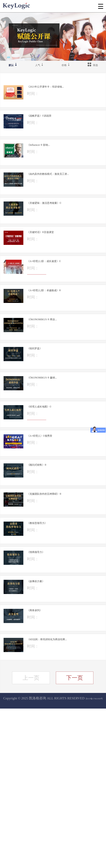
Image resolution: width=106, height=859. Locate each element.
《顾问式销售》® (57, 566)
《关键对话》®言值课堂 (63, 277)
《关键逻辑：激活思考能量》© (64, 240)
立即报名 (49, 111)
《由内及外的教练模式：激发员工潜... (66, 200)
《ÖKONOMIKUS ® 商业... (66, 392)
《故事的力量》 (55, 710)
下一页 (74, 828)
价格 (66, 67)
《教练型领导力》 (57, 641)
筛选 (93, 67)
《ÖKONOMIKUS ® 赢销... (66, 462)
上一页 (31, 828)
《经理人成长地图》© (61, 497)
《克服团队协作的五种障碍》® (64, 604)
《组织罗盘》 (53, 427)
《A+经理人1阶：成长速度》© (63, 315)
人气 (39, 67)
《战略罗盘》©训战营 (61, 128)
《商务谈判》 (53, 745)
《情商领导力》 (55, 676)
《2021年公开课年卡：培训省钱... (66, 91)
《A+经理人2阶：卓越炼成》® (63, 355)
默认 (13, 67)
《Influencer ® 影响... (60, 162)
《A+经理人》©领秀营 (62, 531)
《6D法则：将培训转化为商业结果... (66, 783)
